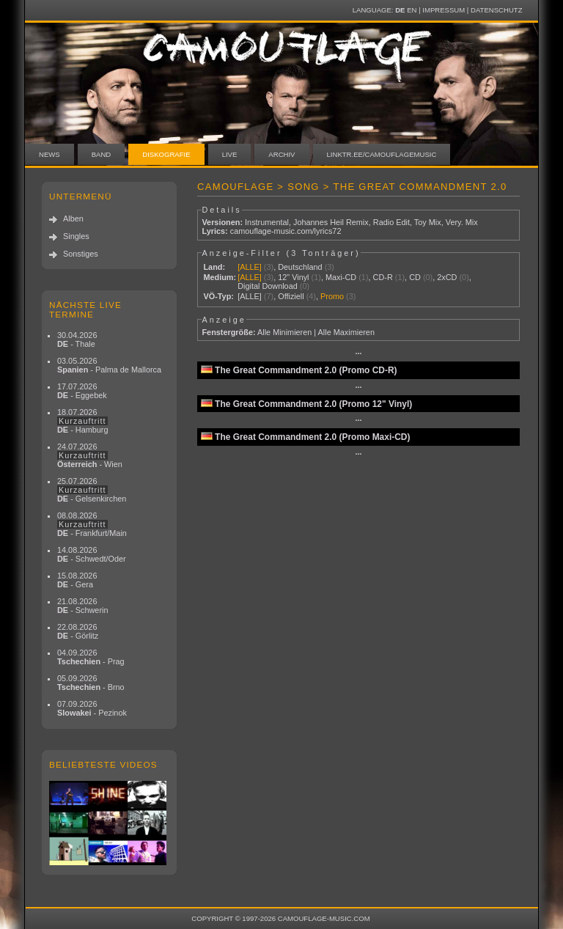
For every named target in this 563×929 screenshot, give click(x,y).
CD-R (383, 277)
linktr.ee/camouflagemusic (382, 154)
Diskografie (166, 154)
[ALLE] (250, 266)
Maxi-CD (340, 277)
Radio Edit (391, 222)
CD (415, 277)
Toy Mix (427, 222)
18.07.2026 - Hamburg (82, 421)
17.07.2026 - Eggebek (82, 391)
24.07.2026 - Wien (89, 455)
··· (358, 353)
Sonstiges (80, 253)
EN (411, 10)
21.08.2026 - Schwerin (82, 605)
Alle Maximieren (346, 332)
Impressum (443, 10)
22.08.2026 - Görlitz (77, 631)
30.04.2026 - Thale (77, 339)
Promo (332, 296)
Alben (73, 218)
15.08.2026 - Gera (77, 580)
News (49, 154)
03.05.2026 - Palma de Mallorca (109, 365)
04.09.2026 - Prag (91, 657)
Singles (76, 236)
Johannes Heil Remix (331, 222)
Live (230, 154)
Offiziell (290, 296)
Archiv (281, 154)
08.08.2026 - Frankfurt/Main (92, 524)
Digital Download (268, 286)
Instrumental (267, 222)
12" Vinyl (293, 277)
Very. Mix (462, 222)
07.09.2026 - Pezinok (92, 708)
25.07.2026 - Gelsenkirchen (91, 490)
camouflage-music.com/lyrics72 (286, 231)
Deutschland (300, 266)
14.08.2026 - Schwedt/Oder (91, 554)
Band (101, 154)
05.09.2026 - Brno (91, 682)
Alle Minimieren (284, 332)
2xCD (447, 277)
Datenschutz (496, 10)
